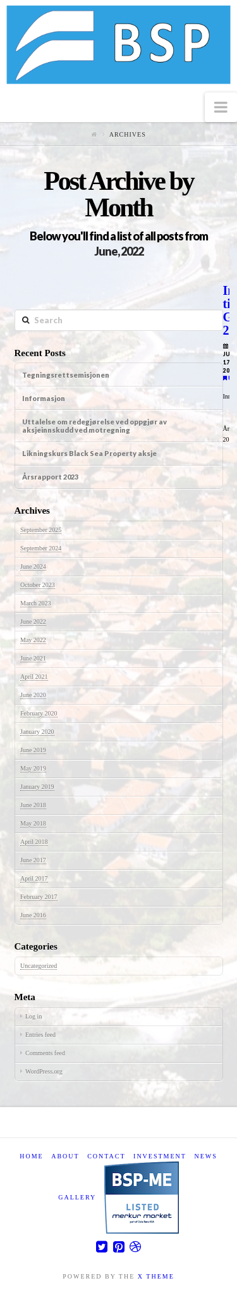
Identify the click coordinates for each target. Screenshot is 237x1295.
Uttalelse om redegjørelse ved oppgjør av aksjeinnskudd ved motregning (94, 426)
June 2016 (33, 915)
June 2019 (33, 750)
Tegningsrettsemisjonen (65, 375)
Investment (159, 1156)
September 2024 (40, 548)
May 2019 (33, 768)
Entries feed (40, 1034)
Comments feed (45, 1053)
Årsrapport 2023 (50, 477)
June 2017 (33, 860)
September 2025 (40, 529)
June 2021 (33, 658)
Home (31, 1156)
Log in (33, 1016)
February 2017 (39, 896)
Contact (106, 1156)
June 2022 (33, 621)
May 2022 (33, 639)
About (65, 1156)
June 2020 (33, 694)
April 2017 (34, 878)
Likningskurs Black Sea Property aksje (89, 453)
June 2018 (33, 805)
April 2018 (34, 841)
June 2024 (33, 566)
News (205, 1156)
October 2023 (37, 584)
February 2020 (39, 713)
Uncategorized (38, 965)
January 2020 (37, 731)
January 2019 (37, 786)
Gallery (77, 1197)
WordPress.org (44, 1071)
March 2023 (35, 603)
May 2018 (33, 823)
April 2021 (34, 676)
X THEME (156, 1276)
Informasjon (43, 398)
